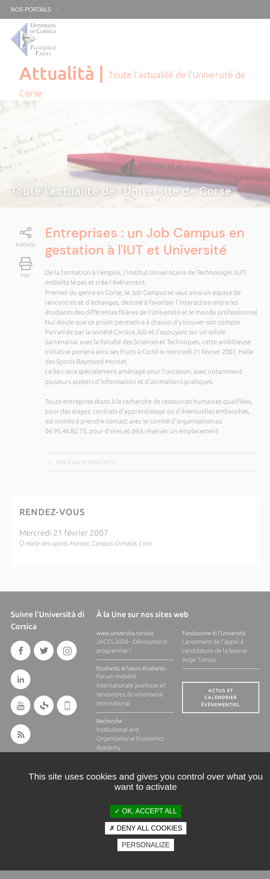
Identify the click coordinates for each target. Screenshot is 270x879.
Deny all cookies (145, 828)
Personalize (146, 845)
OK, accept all (145, 811)
